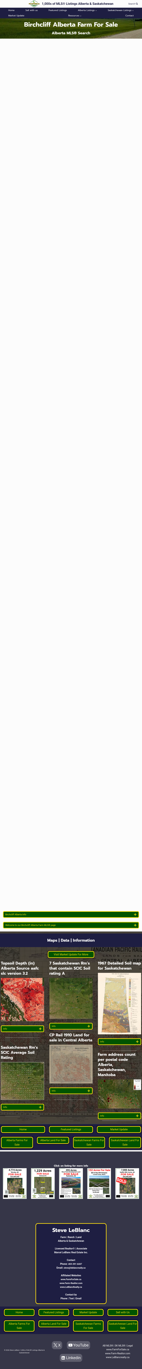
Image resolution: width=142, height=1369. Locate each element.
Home (11, 10)
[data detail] (22, 1028)
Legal (130, 1345)
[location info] (71, 914)
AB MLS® (108, 1345)
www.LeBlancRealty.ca (71, 1286)
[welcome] (71, 925)
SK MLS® (120, 1345)
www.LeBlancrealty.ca (117, 1357)
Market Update (16, 15)
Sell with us (31, 10)
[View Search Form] (133, 4)
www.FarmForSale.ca (71, 1279)
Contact (129, 15)
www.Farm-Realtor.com (71, 1282)
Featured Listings (58, 10)
